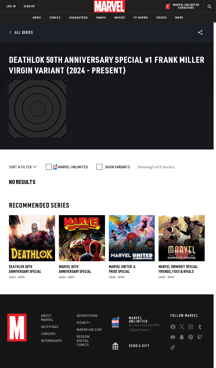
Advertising (87, 291)
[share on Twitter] (181, 303)
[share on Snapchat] (181, 313)
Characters (78, 17)
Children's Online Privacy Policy (151, 350)
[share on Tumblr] (199, 303)
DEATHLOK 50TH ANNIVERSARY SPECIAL (25, 243)
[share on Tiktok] (172, 323)
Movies (119, 17)
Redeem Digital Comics (83, 316)
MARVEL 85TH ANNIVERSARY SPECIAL (75, 243)
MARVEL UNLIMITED (73, 140)
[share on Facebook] (172, 303)
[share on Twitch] (199, 313)
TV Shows (140, 17)
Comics (54, 17)
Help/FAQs (50, 302)
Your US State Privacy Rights (75, 350)
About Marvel (47, 293)
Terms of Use (21, 350)
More (179, 17)
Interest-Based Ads (95, 356)
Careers (48, 309)
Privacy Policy (43, 350)
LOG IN (11, 6)
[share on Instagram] (190, 303)
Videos (161, 17)
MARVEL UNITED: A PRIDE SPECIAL (122, 243)
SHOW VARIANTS (117, 140)
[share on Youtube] (172, 313)
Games (101, 17)
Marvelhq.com (89, 305)
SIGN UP (29, 6)
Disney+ (84, 298)
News (37, 17)
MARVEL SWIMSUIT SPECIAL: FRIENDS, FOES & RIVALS (179, 243)
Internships (51, 316)
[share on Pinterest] (190, 313)
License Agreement (188, 350)
